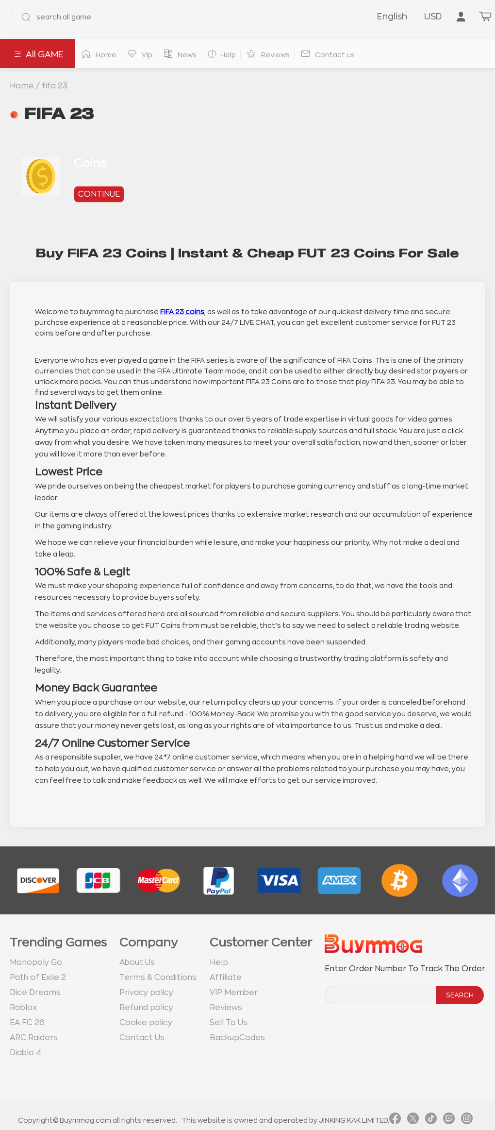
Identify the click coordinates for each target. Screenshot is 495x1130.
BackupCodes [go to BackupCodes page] (237, 1038)
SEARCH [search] (460, 995)
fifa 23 (54, 86)
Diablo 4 (26, 1053)
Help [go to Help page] (219, 962)
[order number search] (381, 995)
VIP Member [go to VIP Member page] (234, 992)
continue (99, 194)
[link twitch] (449, 1120)
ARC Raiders (34, 1038)
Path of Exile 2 (38, 977)
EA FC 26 (27, 1023)
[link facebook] (395, 1120)
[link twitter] (413, 1120)
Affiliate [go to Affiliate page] (226, 977)
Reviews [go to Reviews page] (226, 1008)
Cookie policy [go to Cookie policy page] (145, 1023)
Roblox (23, 1008)
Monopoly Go (36, 962)
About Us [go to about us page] (137, 962)
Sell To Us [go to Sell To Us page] (229, 1023)
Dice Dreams (35, 992)
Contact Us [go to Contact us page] (142, 1038)
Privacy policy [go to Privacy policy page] (146, 992)
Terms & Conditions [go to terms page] (158, 977)
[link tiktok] (431, 1120)
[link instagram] (467, 1120)
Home (22, 86)
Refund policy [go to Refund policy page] (146, 1008)
